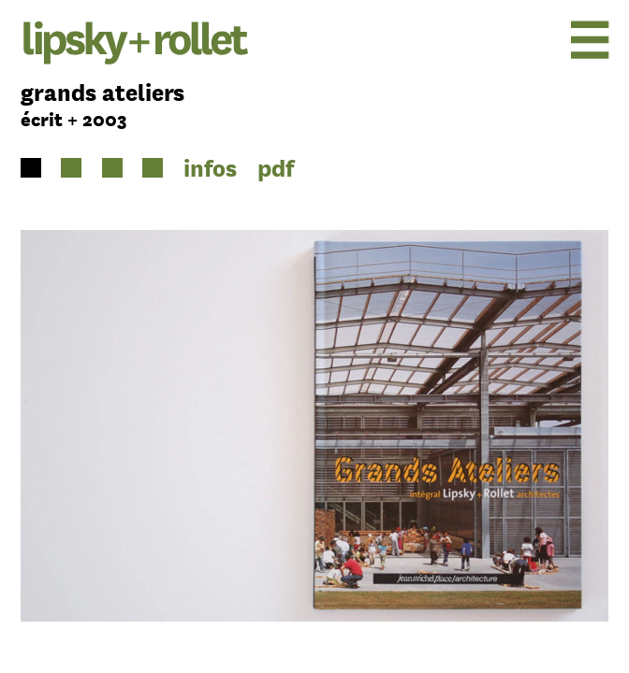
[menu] (542, 39)
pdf (275, 168)
